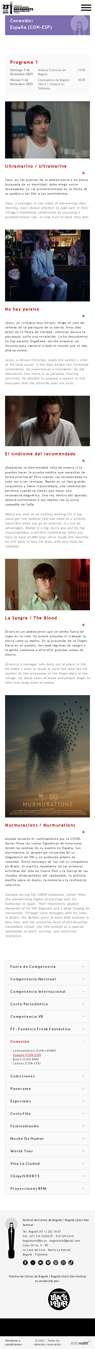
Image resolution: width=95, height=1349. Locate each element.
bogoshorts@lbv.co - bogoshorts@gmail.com (51, 1240)
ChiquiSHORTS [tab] (47, 1176)
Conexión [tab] (47, 1042)
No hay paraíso (22, 309)
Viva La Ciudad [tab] (47, 1164)
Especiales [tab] (47, 1101)
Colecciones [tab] (47, 1076)
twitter (32, 1262)
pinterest (55, 1262)
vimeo (48, 1262)
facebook (25, 1262)
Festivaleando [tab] (47, 1126)
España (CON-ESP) (27, 1055)
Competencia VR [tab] (47, 1017)
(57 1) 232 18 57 (50, 1231)
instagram (63, 1262)
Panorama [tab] (47, 1089)
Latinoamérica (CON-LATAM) (34, 1050)
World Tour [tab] (47, 1151)
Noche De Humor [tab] (47, 1139)
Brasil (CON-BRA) (26, 1059)
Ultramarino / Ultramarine (36, 166)
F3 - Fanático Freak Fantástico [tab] (47, 1029)
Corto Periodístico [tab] (47, 1004)
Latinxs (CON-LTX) (27, 1063)
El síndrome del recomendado (40, 453)
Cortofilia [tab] (47, 1114)
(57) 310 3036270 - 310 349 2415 (51, 1236)
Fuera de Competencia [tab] (47, 967)
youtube (40, 1262)
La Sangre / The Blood (31, 617)
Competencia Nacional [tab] (47, 979)
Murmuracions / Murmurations (40, 825)
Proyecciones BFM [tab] (47, 1189)
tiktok (70, 1262)
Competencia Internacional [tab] (47, 992)
